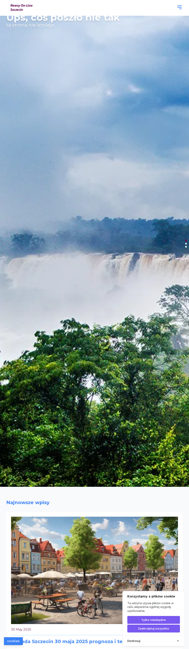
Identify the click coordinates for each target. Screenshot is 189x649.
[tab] (186, 240)
